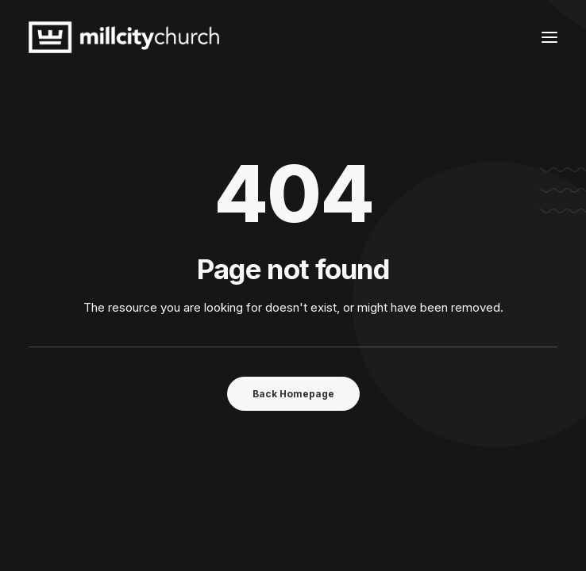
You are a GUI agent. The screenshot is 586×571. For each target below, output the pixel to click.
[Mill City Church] (124, 37)
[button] (549, 37)
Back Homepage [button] (293, 394)
